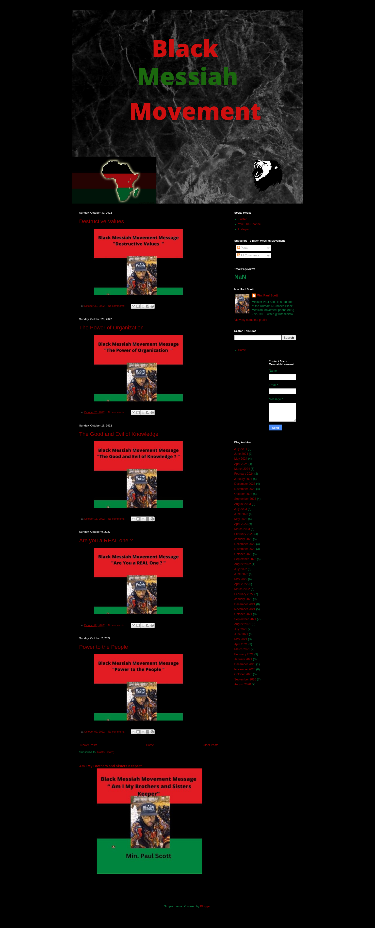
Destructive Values (101, 221)
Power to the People (103, 647)
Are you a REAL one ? (106, 540)
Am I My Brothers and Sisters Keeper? (110, 766)
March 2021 (242, 649)
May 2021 (240, 639)
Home (150, 745)
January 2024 (243, 479)
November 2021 (244, 609)
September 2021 (245, 619)
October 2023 (243, 494)
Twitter (242, 219)
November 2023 (244, 489)
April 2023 (241, 524)
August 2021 (242, 624)
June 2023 (241, 514)
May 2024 (240, 458)
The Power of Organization (111, 327)
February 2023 (244, 534)
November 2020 (244, 669)
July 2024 (240, 449)
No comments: (117, 305)
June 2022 (241, 574)
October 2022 (243, 554)
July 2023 (240, 509)
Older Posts (210, 745)
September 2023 (245, 499)
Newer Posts (89, 745)
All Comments (248, 255)
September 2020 (245, 679)
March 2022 (242, 589)
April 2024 (241, 464)
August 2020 (242, 684)
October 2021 (243, 614)
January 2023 (243, 539)
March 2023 (242, 529)
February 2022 (244, 594)
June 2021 (241, 634)
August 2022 (242, 564)
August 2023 (242, 504)
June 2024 (241, 454)
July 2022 (240, 569)
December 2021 (244, 604)
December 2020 (244, 664)
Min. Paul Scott (267, 295)
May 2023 (240, 519)
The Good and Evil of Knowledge (119, 434)
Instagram (244, 229)
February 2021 (244, 654)
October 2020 (243, 674)
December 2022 (244, 544)
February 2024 (244, 473)
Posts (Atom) (105, 752)
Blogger (205, 906)
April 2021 (241, 644)
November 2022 (244, 549)
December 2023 (244, 484)
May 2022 (240, 579)
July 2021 (240, 629)
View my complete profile (250, 320)
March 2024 (242, 469)
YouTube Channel (249, 224)
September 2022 (245, 559)
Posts (242, 248)
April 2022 (241, 584)
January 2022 (243, 599)
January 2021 (243, 659)
